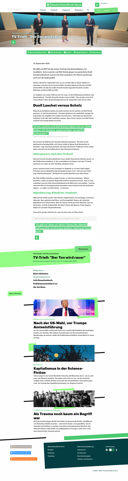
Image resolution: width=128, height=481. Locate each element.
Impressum (81, 450)
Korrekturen (81, 453)
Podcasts (54, 10)
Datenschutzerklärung (85, 446)
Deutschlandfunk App (37, 52)
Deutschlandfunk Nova (56, 446)
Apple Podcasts (80, 52)
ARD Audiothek (55, 52)
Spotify (67, 52)
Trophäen (51, 456)
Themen (43, 10)
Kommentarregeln (84, 456)
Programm (66, 10)
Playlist (106, 10)
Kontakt (50, 450)
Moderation (79, 10)
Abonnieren (95, 52)
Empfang (51, 453)
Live (98, 10)
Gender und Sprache (84, 459)
